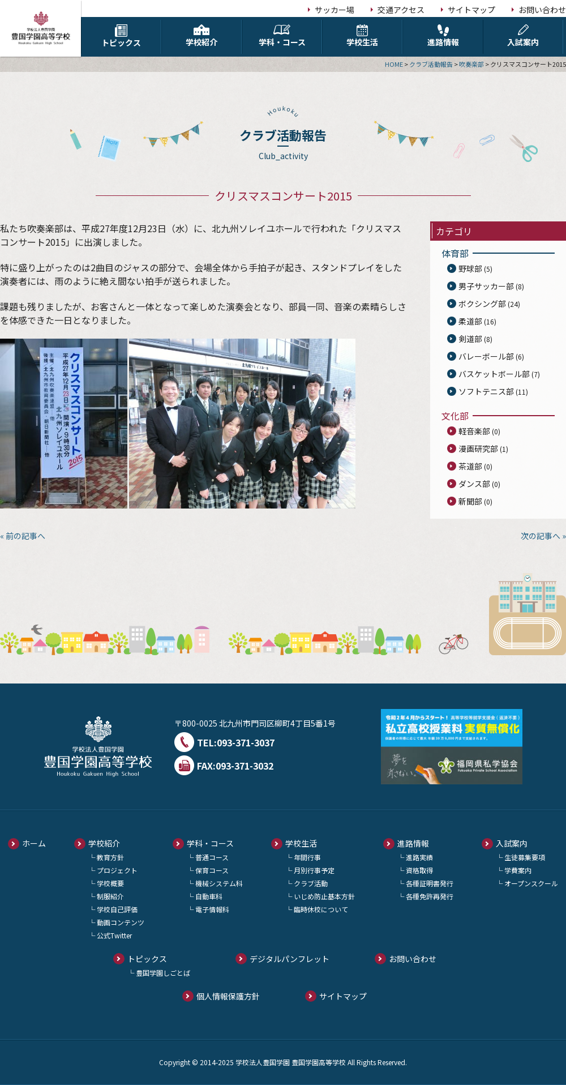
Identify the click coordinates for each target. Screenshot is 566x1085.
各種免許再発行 (429, 896)
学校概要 (110, 883)
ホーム (34, 843)
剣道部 (470, 338)
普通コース (212, 857)
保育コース (212, 870)
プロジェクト (117, 870)
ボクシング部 (482, 303)
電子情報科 (212, 909)
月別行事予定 (314, 870)
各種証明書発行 (429, 883)
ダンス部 (474, 483)
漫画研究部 (478, 448)
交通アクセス (401, 9)
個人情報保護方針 (228, 996)
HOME (394, 64)
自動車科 (208, 896)
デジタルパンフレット (289, 958)
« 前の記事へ (22, 535)
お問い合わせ (542, 9)
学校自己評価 (117, 909)
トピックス (121, 36)
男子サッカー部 (486, 286)
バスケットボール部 (494, 373)
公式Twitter (114, 935)
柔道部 (470, 321)
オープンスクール (531, 883)
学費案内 (517, 870)
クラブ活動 (311, 883)
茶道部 (470, 466)
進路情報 (443, 36)
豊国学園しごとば (163, 972)
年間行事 (307, 857)
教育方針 (110, 857)
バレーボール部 (486, 356)
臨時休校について (321, 909)
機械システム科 (219, 883)
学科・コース (281, 36)
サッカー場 (334, 9)
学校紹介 (201, 36)
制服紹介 (110, 896)
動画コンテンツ (120, 922)
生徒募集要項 (524, 857)
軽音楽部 (474, 431)
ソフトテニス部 (486, 391)
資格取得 (419, 870)
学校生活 (362, 36)
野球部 (470, 268)
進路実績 (419, 857)
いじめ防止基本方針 (324, 896)
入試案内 (523, 36)
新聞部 (470, 501)
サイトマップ (471, 9)
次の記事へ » (543, 535)
